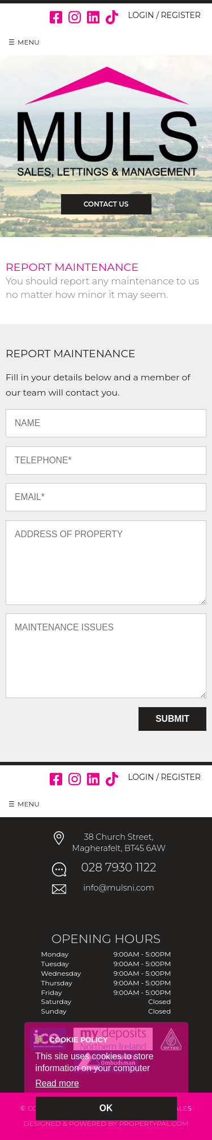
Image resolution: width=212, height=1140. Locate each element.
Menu (29, 42)
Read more (57, 1083)
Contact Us (106, 204)
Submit (172, 719)
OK (106, 1108)
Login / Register (164, 15)
